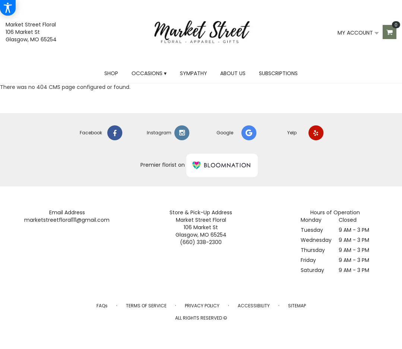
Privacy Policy (202, 305)
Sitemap (297, 305)
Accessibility (254, 305)
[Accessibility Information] (8, 8)
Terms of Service (146, 305)
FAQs (102, 305)
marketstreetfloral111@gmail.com (67, 220)
